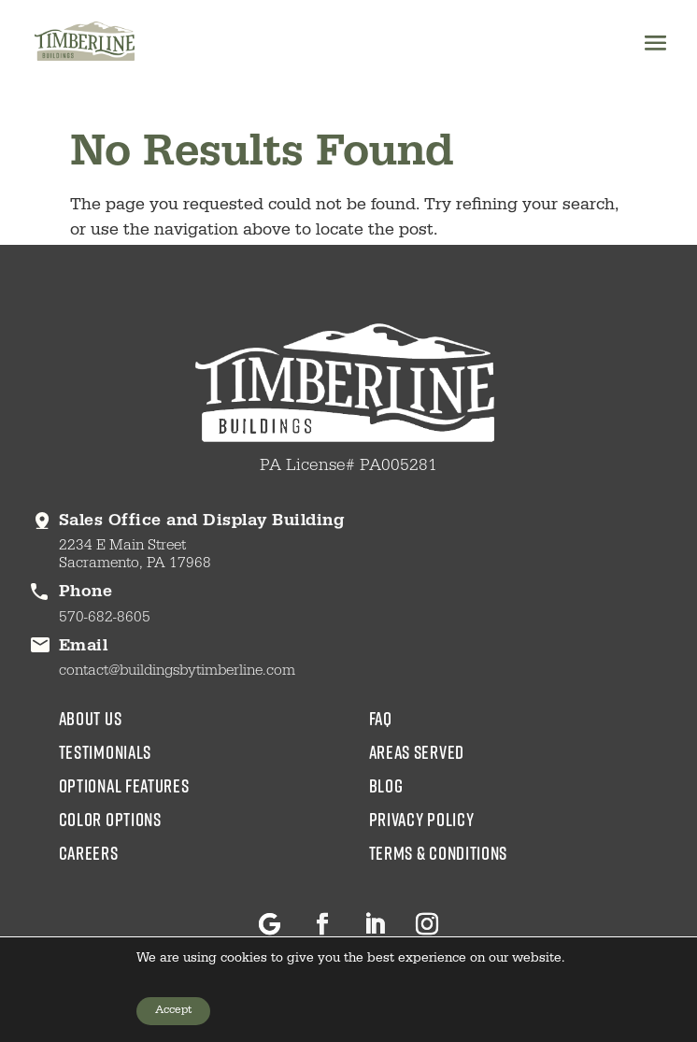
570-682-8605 (104, 618)
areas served (416, 751)
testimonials (105, 751)
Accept (173, 1011)
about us (90, 718)
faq (380, 718)
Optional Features (124, 785)
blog (386, 785)
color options (110, 818)
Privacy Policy (422, 818)
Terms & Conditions (438, 852)
